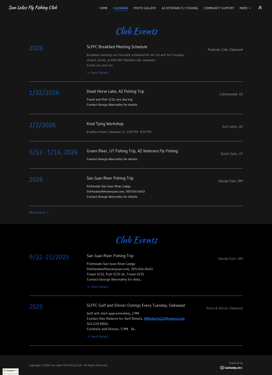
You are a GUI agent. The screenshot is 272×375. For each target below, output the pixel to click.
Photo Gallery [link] (145, 8)
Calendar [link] (120, 8)
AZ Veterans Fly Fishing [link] (180, 8)
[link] (32, 8)
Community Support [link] (219, 8)
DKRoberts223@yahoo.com (164, 318)
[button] (245, 8)
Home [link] (104, 8)
